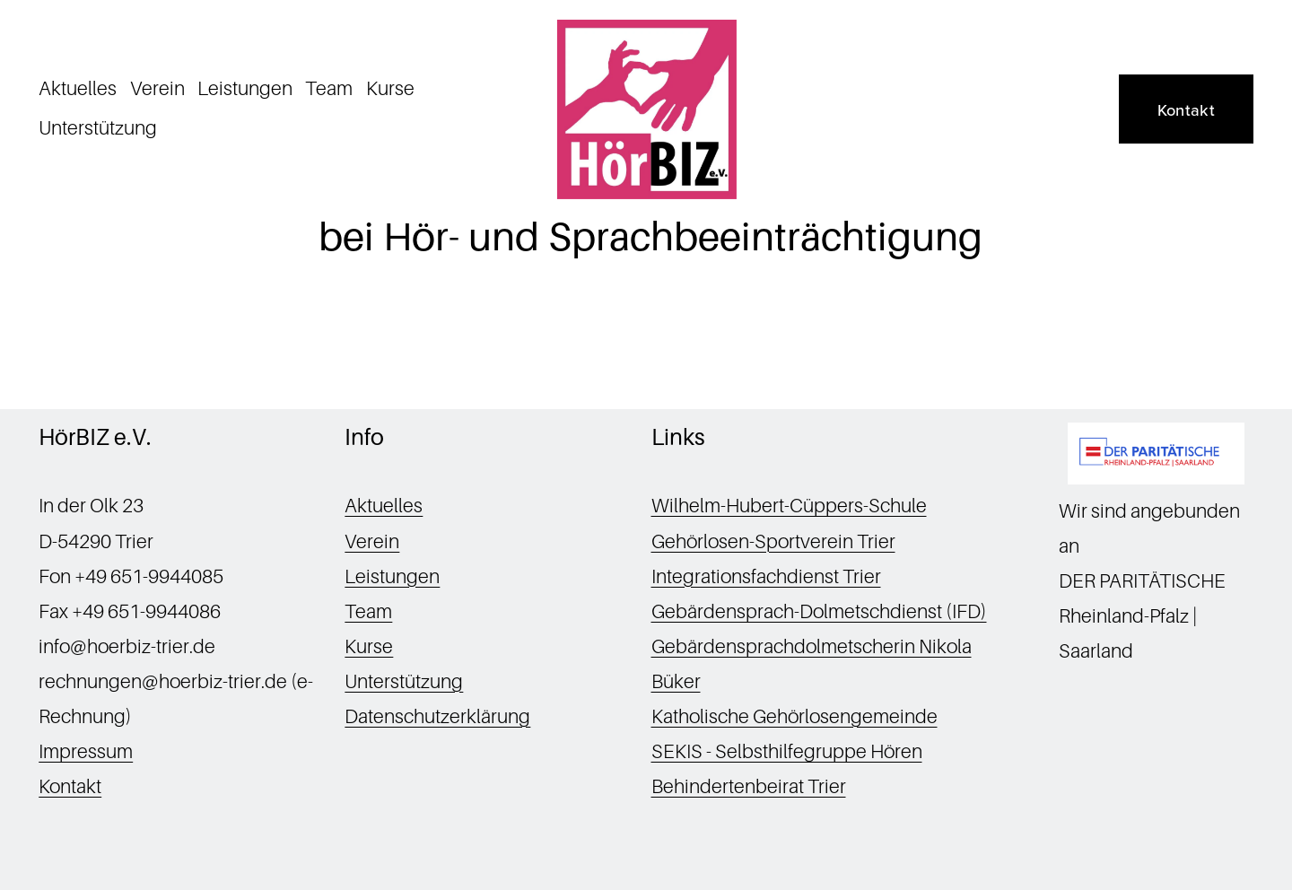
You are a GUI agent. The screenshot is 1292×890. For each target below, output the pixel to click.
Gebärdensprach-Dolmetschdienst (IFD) (819, 612)
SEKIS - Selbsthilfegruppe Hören (786, 752)
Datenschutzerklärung (437, 717)
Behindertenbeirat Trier (748, 787)
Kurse (390, 89)
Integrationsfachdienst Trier (766, 577)
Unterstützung (98, 128)
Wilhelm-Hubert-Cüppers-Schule (789, 506)
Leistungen (244, 89)
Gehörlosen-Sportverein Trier (773, 542)
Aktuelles (78, 89)
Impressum (86, 752)
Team (329, 89)
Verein (157, 89)
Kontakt (1186, 109)
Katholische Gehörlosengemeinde (794, 717)
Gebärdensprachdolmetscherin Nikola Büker (811, 664)
